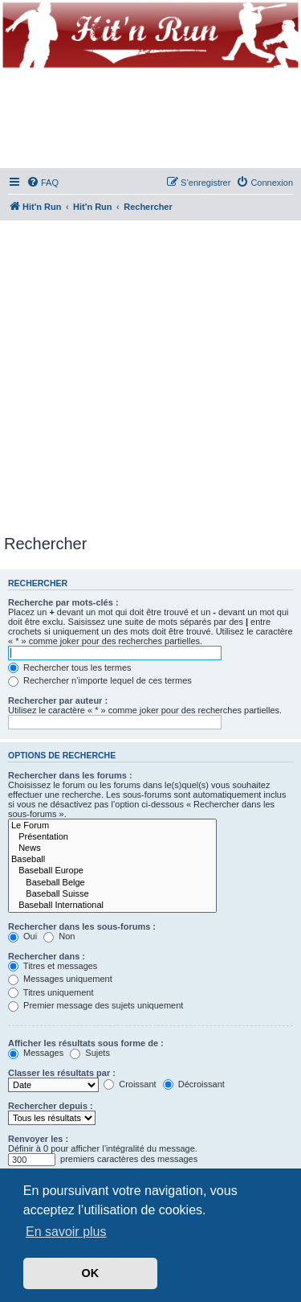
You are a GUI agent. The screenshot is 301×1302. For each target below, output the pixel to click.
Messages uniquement (60, 979)
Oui (22, 936)
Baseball (112, 859)
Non (59, 936)
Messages (35, 1053)
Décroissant (194, 1084)
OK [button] (91, 1273)
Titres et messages (52, 966)
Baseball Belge (112, 883)
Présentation (112, 837)
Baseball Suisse (112, 894)
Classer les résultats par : (62, 1073)
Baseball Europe (112, 871)
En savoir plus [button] (66, 1231)
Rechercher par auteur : (58, 700)
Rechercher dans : (46, 956)
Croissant (130, 1084)
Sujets (90, 1053)
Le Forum (112, 826)
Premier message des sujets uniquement (95, 1005)
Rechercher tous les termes (70, 667)
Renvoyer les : (38, 1139)
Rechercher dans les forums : (70, 775)
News (112, 848)
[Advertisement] (150, 374)
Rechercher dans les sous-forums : (82, 926)
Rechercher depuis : (50, 1106)
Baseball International (112, 905)
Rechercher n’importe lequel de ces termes (100, 680)
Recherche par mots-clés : (63, 602)
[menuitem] (42, 182)
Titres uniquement (51, 992)
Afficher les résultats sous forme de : (86, 1043)
